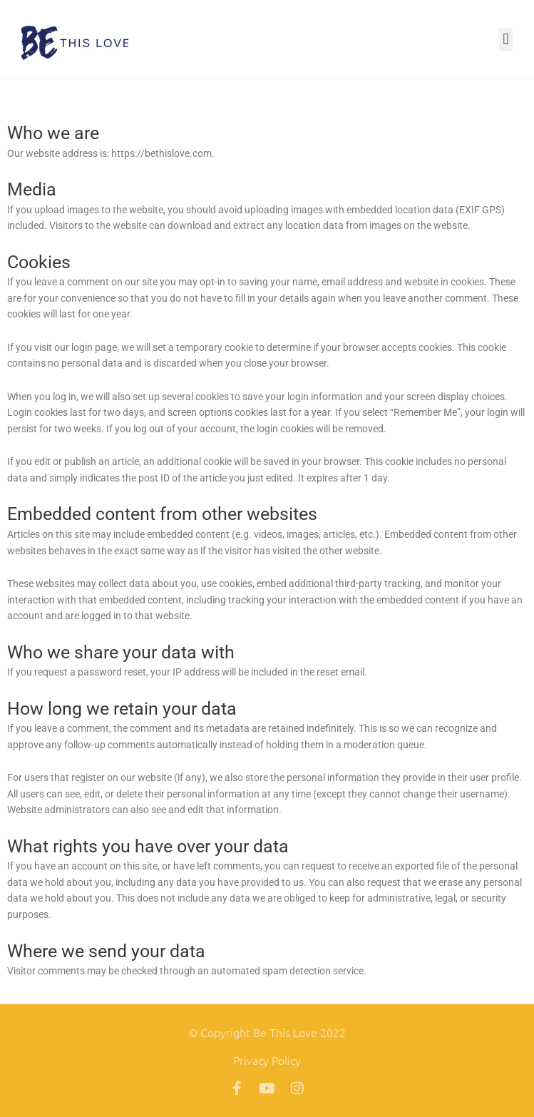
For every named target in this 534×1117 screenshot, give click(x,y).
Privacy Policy (267, 1060)
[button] (506, 39)
